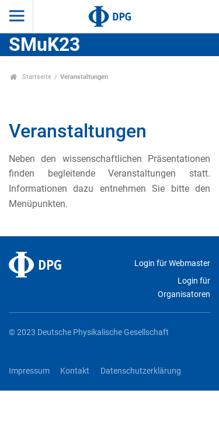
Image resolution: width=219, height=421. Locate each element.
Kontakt (74, 371)
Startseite (30, 77)
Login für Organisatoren (184, 287)
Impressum (29, 371)
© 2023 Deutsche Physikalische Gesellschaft (89, 332)
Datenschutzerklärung (140, 371)
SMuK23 (44, 44)
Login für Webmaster (172, 263)
